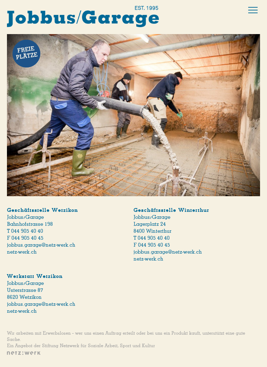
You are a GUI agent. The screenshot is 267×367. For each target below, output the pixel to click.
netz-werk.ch (22, 252)
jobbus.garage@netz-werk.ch (41, 245)
